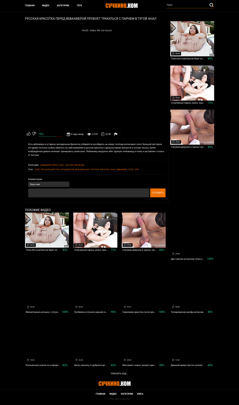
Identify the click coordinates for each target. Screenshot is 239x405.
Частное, (69, 165)
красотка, (105, 169)
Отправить (158, 193)
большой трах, (53, 169)
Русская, (95, 169)
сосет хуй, (40, 169)
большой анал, (82, 169)
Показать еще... (119, 373)
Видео (45, 5)
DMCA (140, 394)
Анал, (61, 165)
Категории (63, 5)
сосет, (131, 169)
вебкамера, (121, 169)
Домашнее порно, (49, 165)
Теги (79, 5)
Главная (30, 5)
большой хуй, (67, 169)
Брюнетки (79, 165)
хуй (137, 169)
